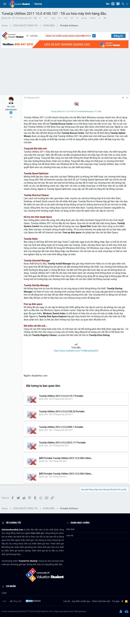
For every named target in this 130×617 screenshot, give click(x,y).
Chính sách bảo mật (101, 601)
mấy (66, 18)
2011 (46, 18)
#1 (127, 98)
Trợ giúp (115, 601)
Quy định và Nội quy (81, 601)
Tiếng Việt (16, 601)
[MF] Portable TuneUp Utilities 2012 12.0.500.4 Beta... (66, 458)
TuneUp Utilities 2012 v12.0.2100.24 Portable (62, 411)
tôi (77, 18)
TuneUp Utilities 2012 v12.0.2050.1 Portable (61, 427)
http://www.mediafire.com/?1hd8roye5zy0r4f (76, 350)
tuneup (84, 18)
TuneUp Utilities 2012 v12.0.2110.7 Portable (61, 396)
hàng (53, 18)
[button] (5, 4)
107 (39, 18)
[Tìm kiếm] (123, 4)
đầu (105, 18)
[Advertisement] (65, 71)
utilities (93, 18)
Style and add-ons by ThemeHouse (70, 611)
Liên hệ (69, 535)
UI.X (4, 601)
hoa (59, 18)
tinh (71, 18)
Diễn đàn (70, 529)
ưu (99, 18)
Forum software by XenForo (27, 611)
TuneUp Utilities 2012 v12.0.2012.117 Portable (62, 442)
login (4, 593)
